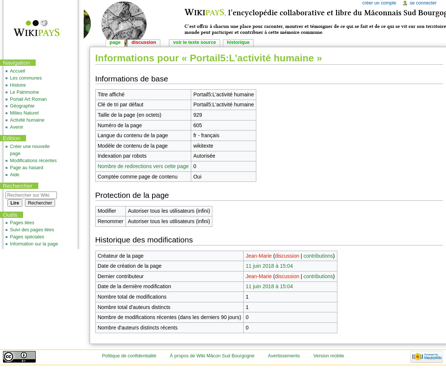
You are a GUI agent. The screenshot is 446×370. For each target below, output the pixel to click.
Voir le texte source (194, 42)
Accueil (17, 71)
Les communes (26, 78)
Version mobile (328, 355)
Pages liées (22, 222)
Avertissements (284, 355)
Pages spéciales (27, 236)
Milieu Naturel (24, 113)
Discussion (144, 42)
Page (115, 42)
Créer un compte (379, 3)
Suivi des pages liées (32, 229)
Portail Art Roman (28, 99)
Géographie (22, 106)
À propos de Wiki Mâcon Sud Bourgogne (212, 355)
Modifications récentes (33, 160)
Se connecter (423, 3)
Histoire (18, 85)
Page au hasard (26, 167)
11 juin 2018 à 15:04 (269, 266)
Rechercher (18, 186)
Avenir (16, 127)
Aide (14, 174)
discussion (287, 256)
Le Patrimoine (24, 92)
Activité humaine (27, 120)
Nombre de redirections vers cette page (143, 166)
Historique (238, 42)
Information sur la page (34, 244)
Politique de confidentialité (129, 355)
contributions (318, 256)
